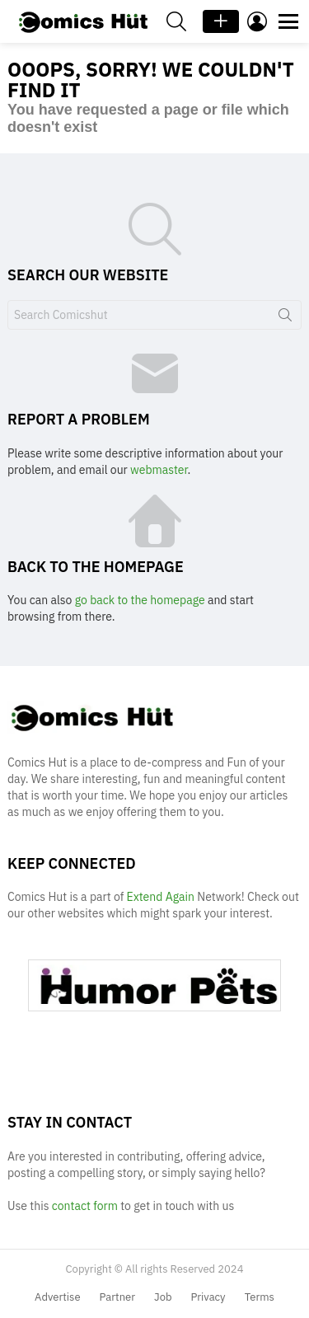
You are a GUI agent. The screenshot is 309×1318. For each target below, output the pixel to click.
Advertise (57, 1297)
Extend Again (160, 896)
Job (162, 1297)
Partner (117, 1297)
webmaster (158, 469)
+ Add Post (221, 21)
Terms (259, 1297)
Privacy (208, 1297)
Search (285, 318)
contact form (86, 1205)
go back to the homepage (140, 600)
